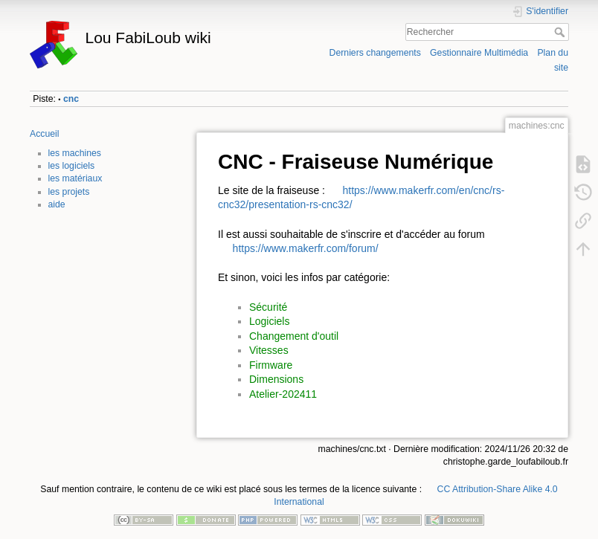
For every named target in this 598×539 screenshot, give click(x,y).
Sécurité (268, 307)
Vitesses (269, 350)
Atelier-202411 (283, 394)
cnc (71, 99)
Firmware (270, 365)
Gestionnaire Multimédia (479, 53)
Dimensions (276, 379)
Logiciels (269, 321)
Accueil (45, 134)
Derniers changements (375, 53)
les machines (75, 153)
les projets (69, 192)
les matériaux (75, 178)
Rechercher (561, 32)
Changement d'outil (293, 336)
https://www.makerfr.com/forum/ (306, 248)
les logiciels (71, 166)
